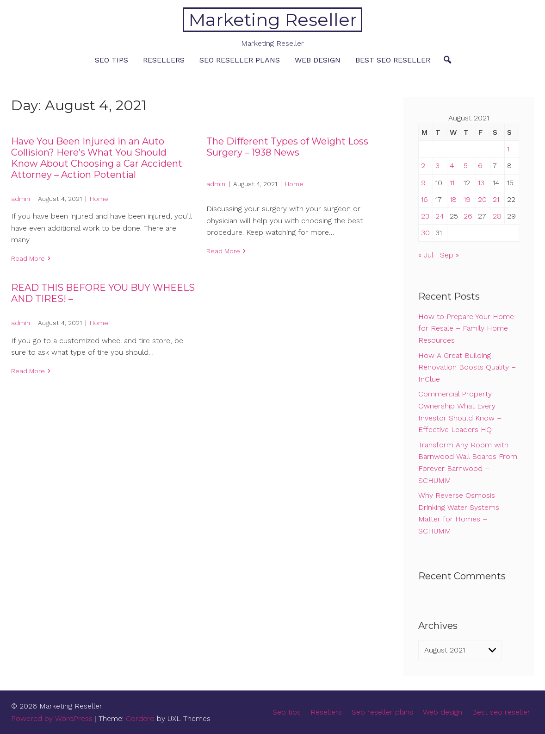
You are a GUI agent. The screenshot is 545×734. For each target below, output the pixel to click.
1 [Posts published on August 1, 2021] (508, 148)
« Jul (425, 255)
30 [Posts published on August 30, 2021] (425, 232)
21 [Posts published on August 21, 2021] (496, 199)
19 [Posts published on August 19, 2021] (467, 199)
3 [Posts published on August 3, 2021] (437, 165)
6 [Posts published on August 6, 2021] (480, 165)
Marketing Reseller (273, 20)
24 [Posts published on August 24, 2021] (439, 216)
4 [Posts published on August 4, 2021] (452, 165)
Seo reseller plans (239, 60)
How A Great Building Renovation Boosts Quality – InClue (467, 367)
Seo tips (111, 60)
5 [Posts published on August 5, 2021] (466, 165)
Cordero (140, 718)
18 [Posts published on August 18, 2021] (453, 199)
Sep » (449, 255)
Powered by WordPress (52, 718)
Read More (28, 258)
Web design (318, 60)
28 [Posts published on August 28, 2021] (497, 216)
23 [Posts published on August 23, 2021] (425, 216)
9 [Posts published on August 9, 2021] (423, 182)
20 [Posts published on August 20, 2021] (482, 199)
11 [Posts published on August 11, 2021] (452, 182)
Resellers (164, 60)
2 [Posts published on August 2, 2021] (423, 165)
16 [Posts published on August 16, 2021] (424, 199)
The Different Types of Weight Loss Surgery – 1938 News (287, 147)
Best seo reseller (392, 60)
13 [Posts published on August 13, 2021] (481, 182)
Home (99, 198)
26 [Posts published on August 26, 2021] (468, 216)
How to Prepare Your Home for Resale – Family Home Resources (466, 328)
